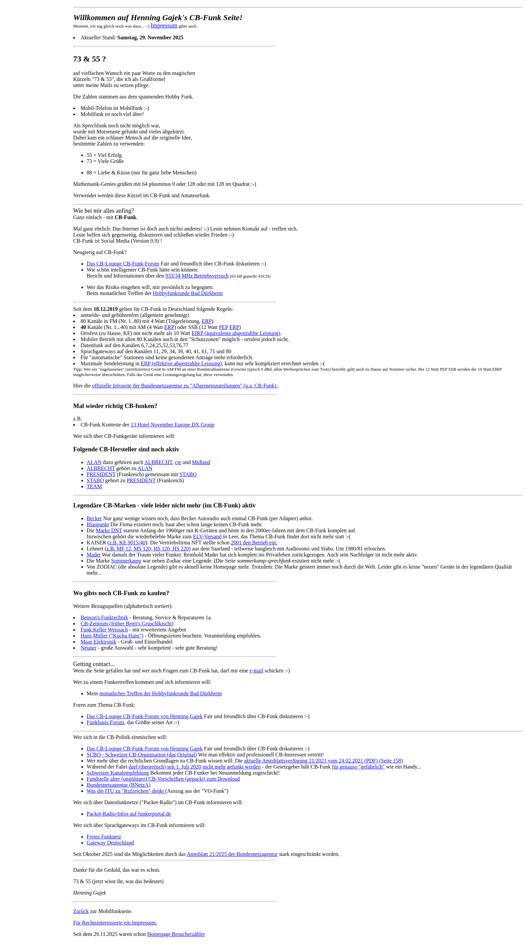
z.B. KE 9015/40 (127, 542)
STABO (188, 474)
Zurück (81, 911)
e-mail (257, 670)
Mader (94, 555)
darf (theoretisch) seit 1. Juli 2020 (165, 767)
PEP (223, 327)
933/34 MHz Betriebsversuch (197, 276)
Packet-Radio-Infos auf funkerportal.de (129, 814)
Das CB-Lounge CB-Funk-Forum (123, 263)
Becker (94, 518)
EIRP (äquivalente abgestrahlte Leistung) (236, 333)
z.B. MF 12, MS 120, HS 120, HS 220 (148, 548)
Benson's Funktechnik (104, 617)
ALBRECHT (158, 462)
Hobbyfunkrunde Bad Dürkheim (188, 293)
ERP (206, 321)
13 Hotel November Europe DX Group (172, 424)
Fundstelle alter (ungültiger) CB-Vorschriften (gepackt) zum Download (163, 779)
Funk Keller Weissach (104, 629)
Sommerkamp (126, 561)
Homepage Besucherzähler (176, 934)
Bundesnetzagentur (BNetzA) (119, 785)
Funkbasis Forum (105, 722)
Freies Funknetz (104, 836)
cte (178, 462)
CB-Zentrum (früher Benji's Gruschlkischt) (127, 623)
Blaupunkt (98, 524)
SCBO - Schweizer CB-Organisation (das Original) (142, 754)
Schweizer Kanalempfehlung (118, 773)
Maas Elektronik (98, 642)
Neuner (88, 648)
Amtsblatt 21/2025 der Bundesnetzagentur (232, 854)
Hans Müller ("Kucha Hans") (112, 636)
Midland (201, 462)
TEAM (94, 486)
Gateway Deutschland (110, 843)
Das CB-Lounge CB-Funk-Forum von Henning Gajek (145, 716)
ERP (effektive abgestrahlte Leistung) (181, 363)
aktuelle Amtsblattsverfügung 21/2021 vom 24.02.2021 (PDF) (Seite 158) (323, 761)
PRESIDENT (101, 474)
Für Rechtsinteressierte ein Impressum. (115, 922)
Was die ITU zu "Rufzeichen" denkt (126, 791)
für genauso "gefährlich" (358, 767)
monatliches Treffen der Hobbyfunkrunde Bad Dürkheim (160, 693)
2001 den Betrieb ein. (254, 542)
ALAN (94, 462)
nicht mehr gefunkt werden (232, 767)
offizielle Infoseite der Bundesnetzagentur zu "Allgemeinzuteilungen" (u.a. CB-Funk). (185, 385)
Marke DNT (109, 530)
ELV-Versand (207, 536)
